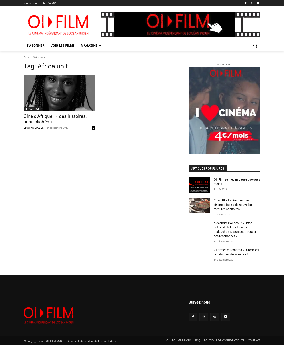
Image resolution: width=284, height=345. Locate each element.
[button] (255, 45)
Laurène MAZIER (33, 127)
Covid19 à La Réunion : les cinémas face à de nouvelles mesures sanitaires (233, 205)
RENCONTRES (32, 108)
